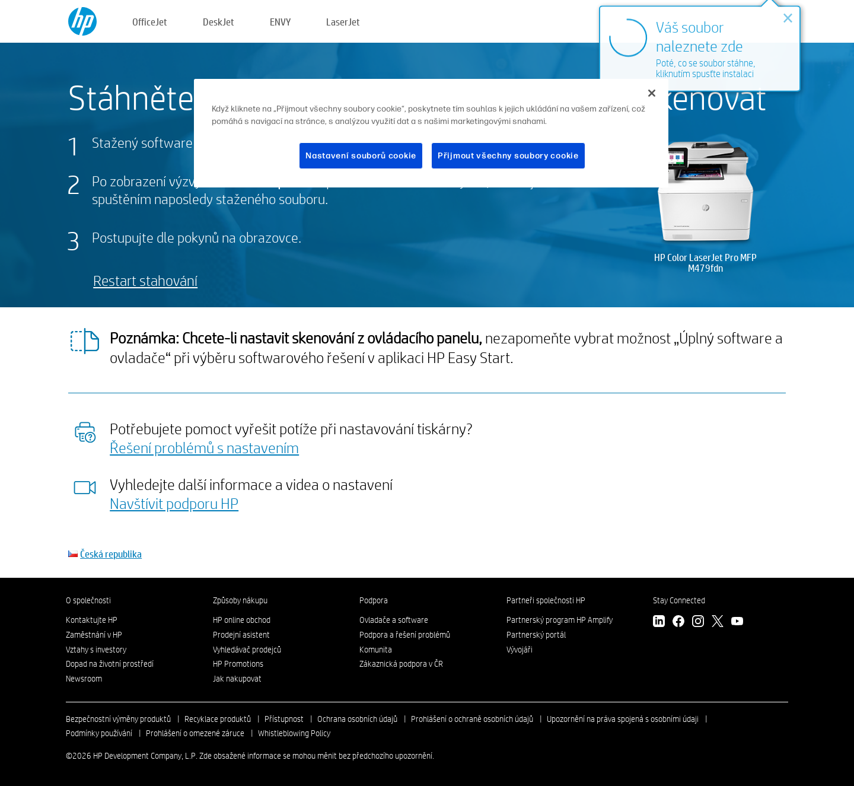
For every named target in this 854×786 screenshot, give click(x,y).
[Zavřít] (652, 93)
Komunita (375, 649)
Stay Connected (679, 600)
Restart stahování (145, 280)
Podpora (373, 600)
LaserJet (343, 21)
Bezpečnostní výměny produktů (118, 719)
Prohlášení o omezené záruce (195, 733)
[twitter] (718, 622)
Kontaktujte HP (91, 620)
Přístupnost (284, 719)
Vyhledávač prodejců (247, 649)
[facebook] (678, 622)
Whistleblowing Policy (294, 733)
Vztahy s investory (96, 649)
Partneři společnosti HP (545, 600)
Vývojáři (519, 649)
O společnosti (88, 600)
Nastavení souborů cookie (360, 156)
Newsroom (84, 678)
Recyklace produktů (217, 719)
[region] (431, 133)
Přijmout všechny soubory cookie (508, 156)
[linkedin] (659, 622)
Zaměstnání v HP (94, 634)
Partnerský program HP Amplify (559, 620)
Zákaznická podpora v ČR (401, 663)
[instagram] (698, 622)
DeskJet (218, 21)
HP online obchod (241, 620)
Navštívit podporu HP (174, 503)
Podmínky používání (99, 733)
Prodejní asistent (241, 634)
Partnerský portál (536, 634)
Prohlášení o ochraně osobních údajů (472, 719)
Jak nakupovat (237, 678)
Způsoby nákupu (240, 600)
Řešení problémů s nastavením (204, 447)
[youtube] (737, 622)
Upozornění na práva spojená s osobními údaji (623, 719)
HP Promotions (238, 663)
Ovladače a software (393, 620)
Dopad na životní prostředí (110, 663)
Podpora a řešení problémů (404, 634)
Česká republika (111, 554)
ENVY (280, 21)
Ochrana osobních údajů (357, 719)
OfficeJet (149, 21)
